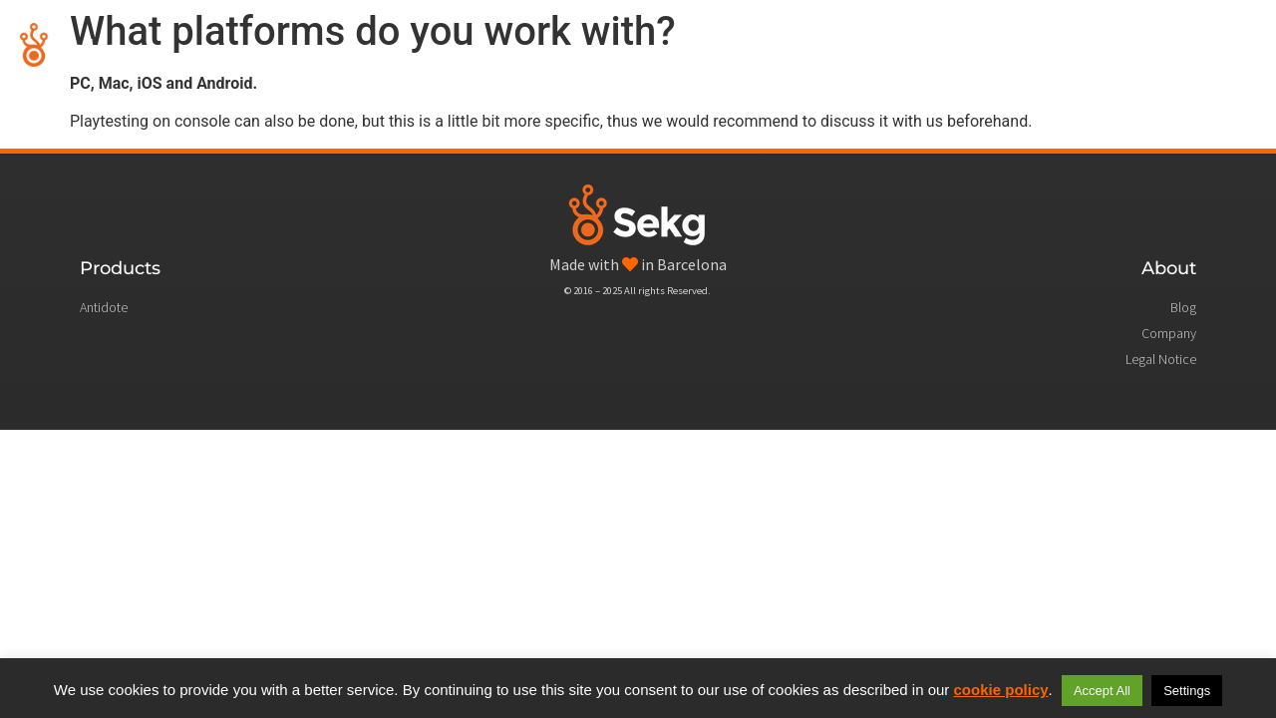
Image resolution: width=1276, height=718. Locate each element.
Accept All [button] (1102, 690)
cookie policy (1001, 689)
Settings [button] (1186, 690)
